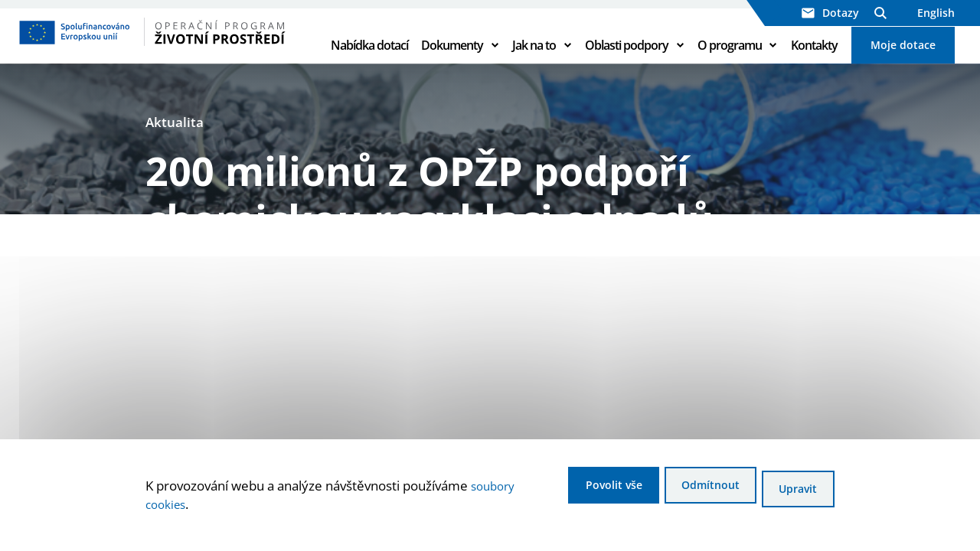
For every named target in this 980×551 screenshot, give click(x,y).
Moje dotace (903, 62)
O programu (729, 62)
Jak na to (534, 62)
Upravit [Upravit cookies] (795, 491)
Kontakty (814, 62)
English (936, 12)
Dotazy (830, 12)
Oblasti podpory (626, 62)
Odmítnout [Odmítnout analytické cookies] (689, 491)
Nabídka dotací (369, 62)
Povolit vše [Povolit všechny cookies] (575, 491)
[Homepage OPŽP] (165, 49)
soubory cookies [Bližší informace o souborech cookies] (194, 506)
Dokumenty (452, 62)
